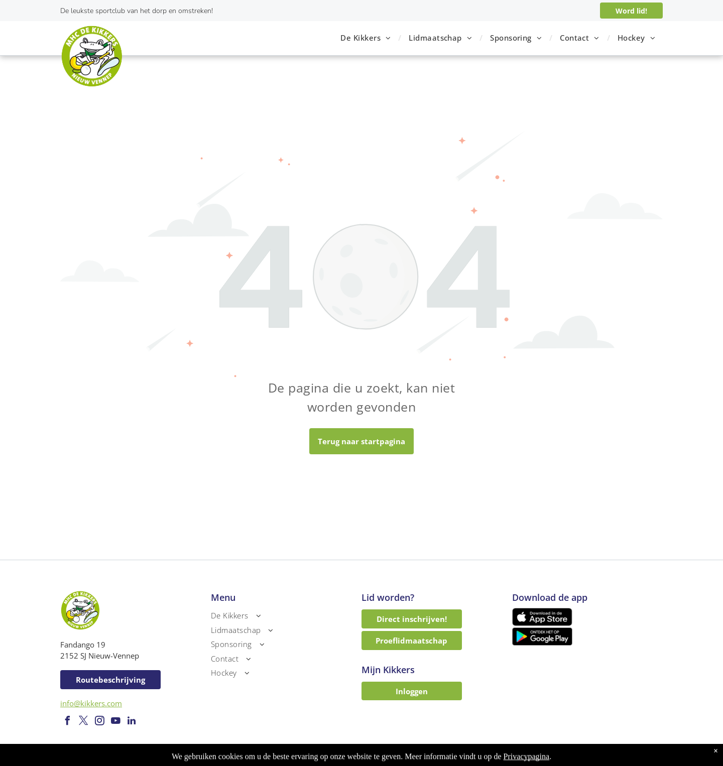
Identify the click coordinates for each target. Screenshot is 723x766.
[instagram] (99, 722)
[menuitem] (367, 38)
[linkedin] (132, 722)
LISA (445, 758)
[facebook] (67, 722)
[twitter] (83, 722)
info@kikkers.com (91, 703)
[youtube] (115, 722)
